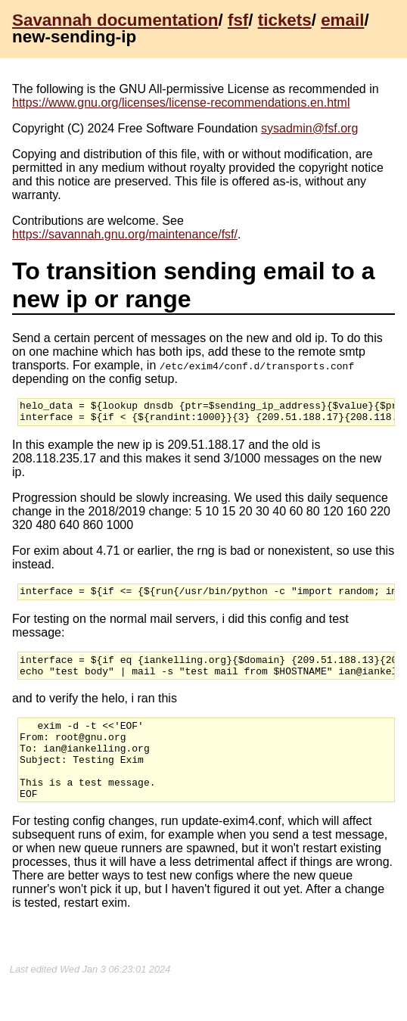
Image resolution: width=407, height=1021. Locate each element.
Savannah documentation (115, 20)
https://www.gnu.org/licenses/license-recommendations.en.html (181, 102)
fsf (238, 20)
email (342, 20)
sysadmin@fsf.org (309, 128)
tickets (285, 20)
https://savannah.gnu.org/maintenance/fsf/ (125, 234)
